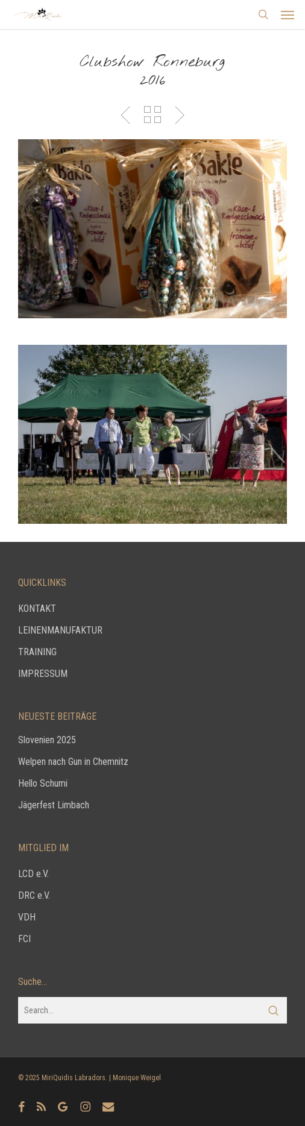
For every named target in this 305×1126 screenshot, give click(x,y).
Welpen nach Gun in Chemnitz (73, 761)
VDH (27, 917)
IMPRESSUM (43, 673)
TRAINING (37, 652)
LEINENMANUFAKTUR (60, 630)
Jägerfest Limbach (53, 805)
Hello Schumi (43, 783)
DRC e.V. (34, 895)
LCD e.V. (33, 873)
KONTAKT (37, 608)
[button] (287, 14)
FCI (24, 939)
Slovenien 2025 (47, 740)
